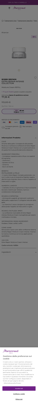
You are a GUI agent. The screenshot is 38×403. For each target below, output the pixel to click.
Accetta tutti (19, 391)
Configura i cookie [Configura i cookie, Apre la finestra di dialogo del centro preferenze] (19, 397)
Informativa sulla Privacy (12, 386)
